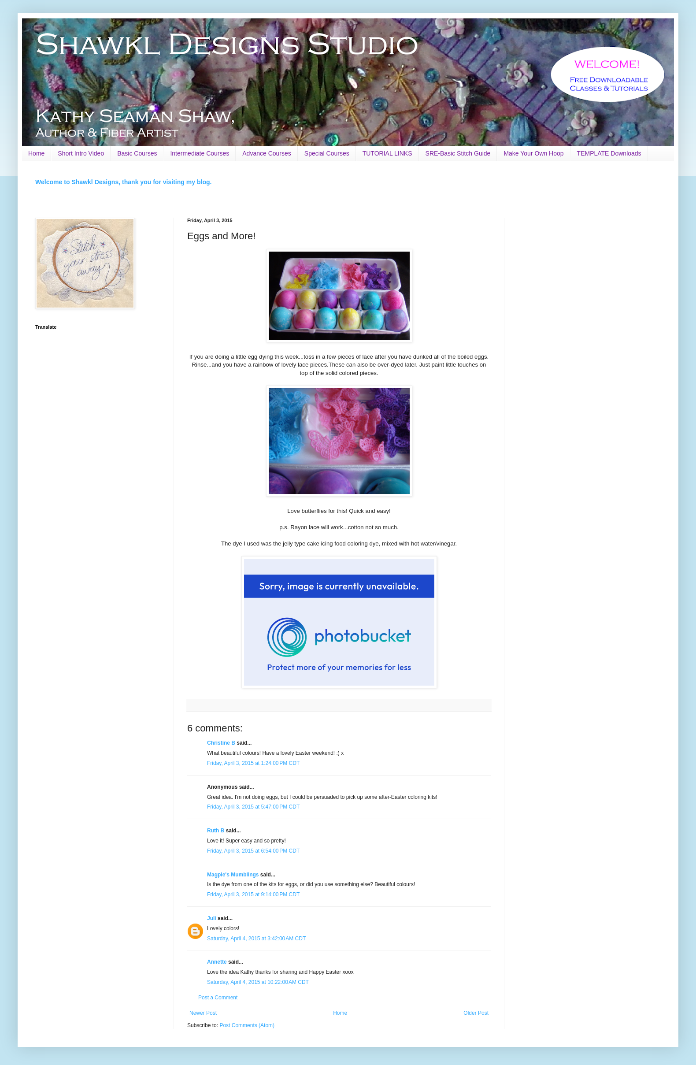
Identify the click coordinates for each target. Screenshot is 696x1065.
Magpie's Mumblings (233, 875)
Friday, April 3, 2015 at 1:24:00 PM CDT (253, 763)
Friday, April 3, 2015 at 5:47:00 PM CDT (253, 807)
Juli (211, 918)
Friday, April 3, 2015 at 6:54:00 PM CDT (253, 851)
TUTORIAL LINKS (387, 153)
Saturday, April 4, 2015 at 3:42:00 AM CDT (256, 938)
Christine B (221, 743)
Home (36, 153)
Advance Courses (266, 153)
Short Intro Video (81, 153)
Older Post (476, 1013)
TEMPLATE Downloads (609, 153)
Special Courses (326, 153)
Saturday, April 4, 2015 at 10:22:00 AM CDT (258, 982)
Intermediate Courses (199, 153)
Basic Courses (137, 153)
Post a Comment (217, 997)
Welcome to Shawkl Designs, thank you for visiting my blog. (123, 182)
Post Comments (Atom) (246, 1025)
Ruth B (215, 831)
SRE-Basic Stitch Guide (458, 153)
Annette (217, 962)
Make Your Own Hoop (533, 153)
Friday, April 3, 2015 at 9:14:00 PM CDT (253, 894)
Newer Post (203, 1013)
